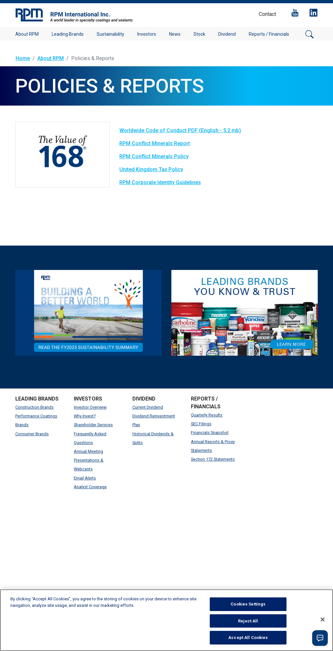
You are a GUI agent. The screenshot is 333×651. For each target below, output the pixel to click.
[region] (166, 620)
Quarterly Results (206, 415)
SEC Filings (201, 423)
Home (23, 58)
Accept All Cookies (248, 637)
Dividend (227, 34)
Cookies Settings (248, 604)
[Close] (322, 619)
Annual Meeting (88, 451)
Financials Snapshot (210, 432)
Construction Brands (34, 407)
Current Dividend (147, 407)
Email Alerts (85, 478)
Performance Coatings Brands (36, 420)
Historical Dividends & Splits (153, 438)
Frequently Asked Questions (90, 438)
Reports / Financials (269, 34)
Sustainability (110, 34)
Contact (267, 14)
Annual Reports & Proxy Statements (213, 446)
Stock (199, 34)
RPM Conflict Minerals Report (154, 143)
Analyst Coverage (90, 486)
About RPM (27, 34)
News (174, 34)
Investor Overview (90, 407)
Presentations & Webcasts (88, 464)
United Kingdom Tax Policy (151, 169)
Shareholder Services (93, 424)
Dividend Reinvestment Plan (153, 420)
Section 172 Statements (213, 459)
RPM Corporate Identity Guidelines (160, 182)
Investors (146, 34)
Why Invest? (85, 416)
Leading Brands (68, 34)
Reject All (248, 621)
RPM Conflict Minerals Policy (154, 156)
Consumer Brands (32, 433)
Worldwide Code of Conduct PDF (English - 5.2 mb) (180, 130)
